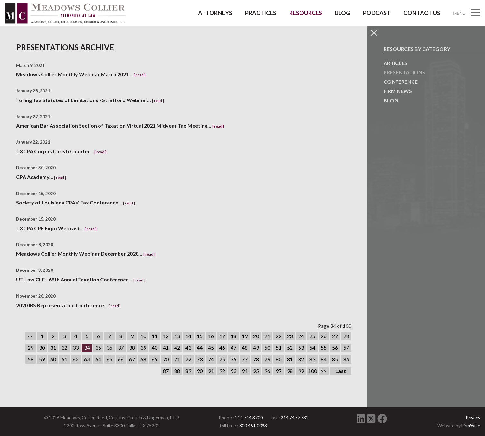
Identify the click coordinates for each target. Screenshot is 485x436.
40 (154, 348)
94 (245, 371)
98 (290, 371)
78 (256, 359)
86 (346, 359)
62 (76, 359)
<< (30, 336)
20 (256, 336)
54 (312, 348)
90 (200, 371)
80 (278, 359)
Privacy (473, 417)
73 (200, 359)
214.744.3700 (249, 417)
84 (324, 359)
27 (335, 336)
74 (211, 359)
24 (301, 336)
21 (267, 336)
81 (290, 359)
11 (154, 336)
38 (132, 348)
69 (154, 359)
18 (233, 336)
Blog (342, 12)
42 (177, 348)
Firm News (398, 91)
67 (132, 359)
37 (121, 348)
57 (346, 348)
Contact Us (422, 12)
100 (312, 371)
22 (278, 336)
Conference (401, 82)
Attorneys (215, 12)
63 (87, 359)
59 (42, 359)
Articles (395, 63)
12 (166, 336)
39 (143, 348)
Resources (305, 12)
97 (278, 371)
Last (340, 371)
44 (200, 348)
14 (188, 336)
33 (76, 348)
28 (346, 336)
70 (166, 359)
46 (222, 348)
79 (267, 359)
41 (166, 348)
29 (30, 348)
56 (335, 348)
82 (301, 359)
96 (267, 371)
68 (143, 359)
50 (267, 348)
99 (301, 371)
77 (245, 359)
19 (245, 336)
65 (109, 359)
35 (98, 348)
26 (324, 336)
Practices (260, 12)
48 (245, 348)
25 (312, 336)
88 (177, 371)
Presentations (404, 72)
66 (121, 359)
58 (30, 359)
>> (324, 371)
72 (188, 359)
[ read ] (140, 74)
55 (324, 348)
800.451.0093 (253, 425)
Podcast (377, 12)
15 (200, 336)
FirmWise (470, 425)
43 (188, 348)
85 (335, 359)
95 (256, 371)
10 (143, 336)
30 (42, 348)
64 (98, 359)
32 (64, 348)
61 (64, 359)
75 (222, 359)
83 (312, 359)
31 (53, 348)
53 (301, 348)
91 (211, 371)
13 (177, 336)
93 (233, 371)
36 (109, 348)
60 (53, 359)
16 (211, 336)
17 (222, 336)
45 (211, 348)
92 (222, 371)
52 (290, 348)
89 (188, 371)
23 (290, 336)
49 (256, 348)
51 (278, 348)
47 (233, 348)
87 (166, 371)
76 (233, 359)
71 (177, 359)
